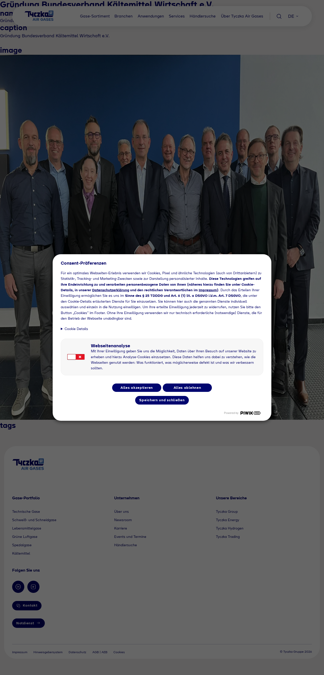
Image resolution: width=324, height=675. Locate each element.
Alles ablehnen (187, 388)
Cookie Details (76, 329)
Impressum (208, 290)
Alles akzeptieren (136, 388)
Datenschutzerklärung (110, 290)
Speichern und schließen (162, 400)
